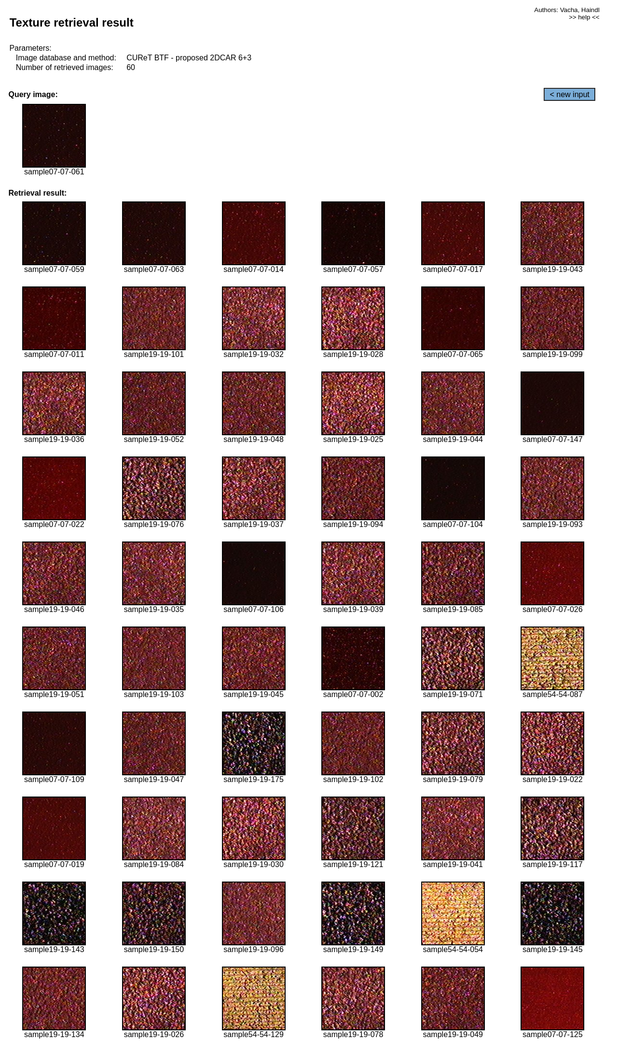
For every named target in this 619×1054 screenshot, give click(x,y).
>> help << (584, 17)
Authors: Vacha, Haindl (566, 10)
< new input (569, 94)
